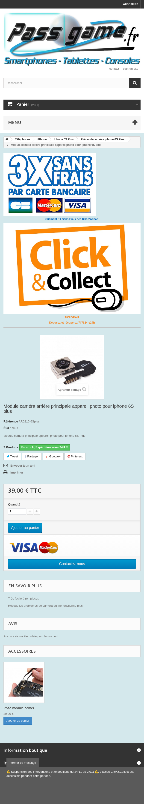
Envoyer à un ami (22, 465)
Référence (10, 421)
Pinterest (75, 456)
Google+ (53, 456)
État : (7, 428)
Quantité (14, 504)
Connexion (130, 4)
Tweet (12, 456)
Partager (32, 456)
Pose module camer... (20, 708)
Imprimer (16, 472)
